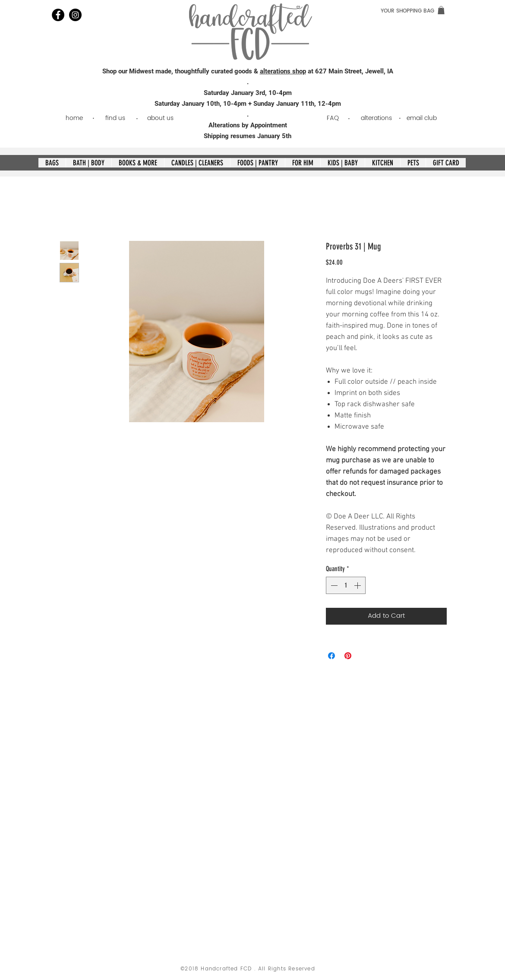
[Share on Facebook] (331, 656)
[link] (441, 10)
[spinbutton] (345, 585)
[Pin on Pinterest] (348, 656)
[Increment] (358, 585)
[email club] (421, 118)
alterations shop (283, 71)
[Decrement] (333, 585)
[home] (74, 118)
